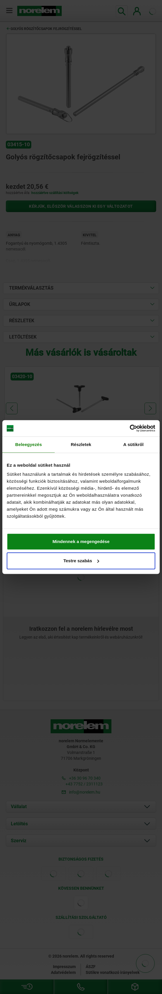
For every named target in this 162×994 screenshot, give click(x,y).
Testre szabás (81, 560)
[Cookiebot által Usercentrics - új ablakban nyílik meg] (129, 428)
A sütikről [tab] (133, 444)
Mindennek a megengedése (80, 541)
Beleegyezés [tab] (28, 444)
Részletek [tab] (81, 444)
